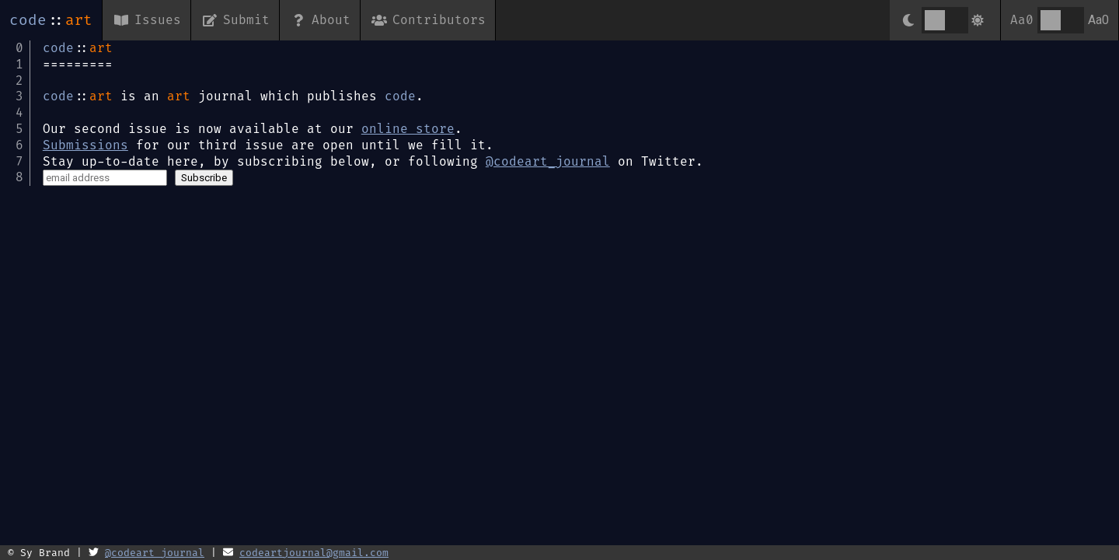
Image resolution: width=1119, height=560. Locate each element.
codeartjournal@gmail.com (314, 552)
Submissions (85, 145)
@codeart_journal (548, 161)
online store (408, 129)
